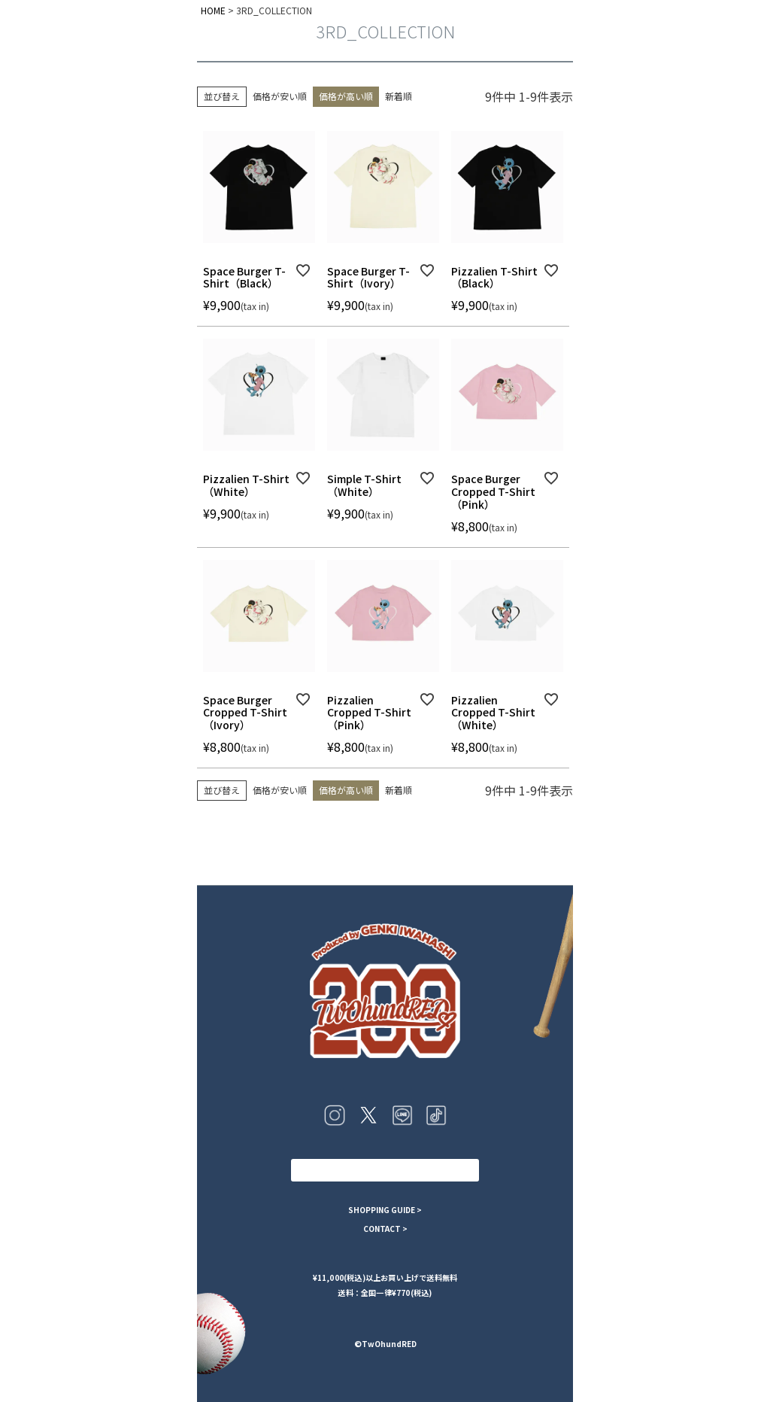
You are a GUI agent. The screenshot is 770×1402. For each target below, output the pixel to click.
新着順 (398, 96)
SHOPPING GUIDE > (385, 1210)
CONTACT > (385, 1229)
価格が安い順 (280, 96)
